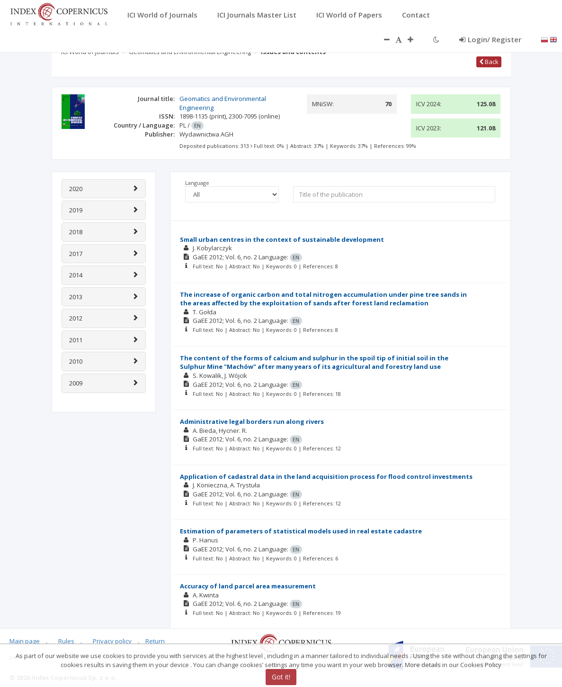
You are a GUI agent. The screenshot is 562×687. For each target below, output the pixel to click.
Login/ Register (490, 39)
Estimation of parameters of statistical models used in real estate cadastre (301, 531)
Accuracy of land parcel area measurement (248, 586)
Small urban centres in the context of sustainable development (282, 239)
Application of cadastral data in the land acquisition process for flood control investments (326, 476)
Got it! (281, 676)
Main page (24, 641)
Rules (66, 641)
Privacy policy (112, 641)
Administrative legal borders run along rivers (252, 421)
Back (489, 61)
